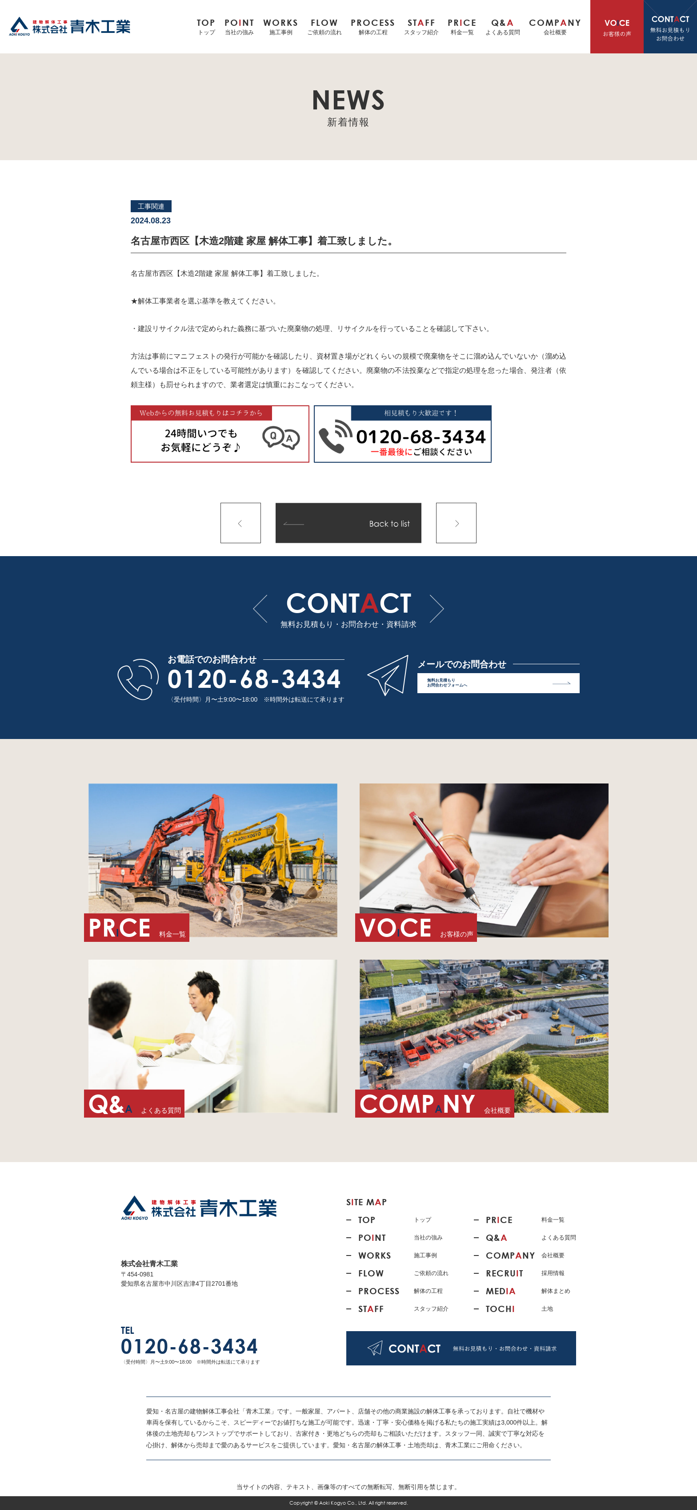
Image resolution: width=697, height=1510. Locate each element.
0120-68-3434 (255, 678)
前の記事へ (240, 523)
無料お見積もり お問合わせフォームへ (499, 685)
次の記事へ (456, 523)
